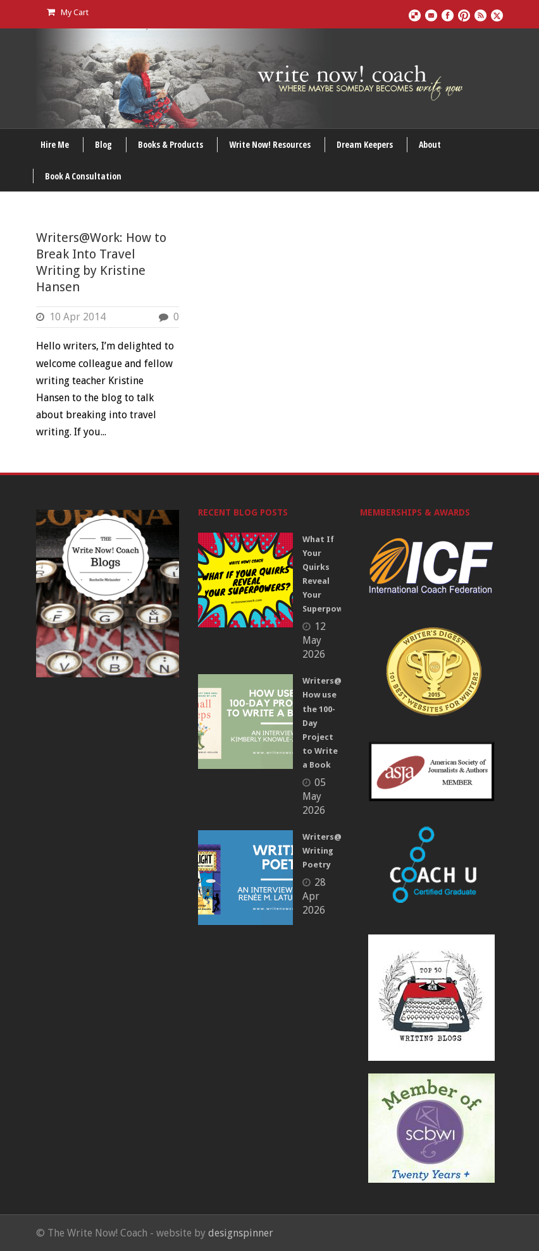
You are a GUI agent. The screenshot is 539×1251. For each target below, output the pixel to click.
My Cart (68, 12)
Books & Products (170, 144)
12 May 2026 (314, 640)
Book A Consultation (83, 176)
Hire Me (54, 144)
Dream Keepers (365, 144)
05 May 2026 (314, 796)
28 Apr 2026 (314, 896)
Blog (103, 144)
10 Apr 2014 (77, 317)
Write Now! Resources (270, 144)
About (430, 144)
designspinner (240, 1233)
